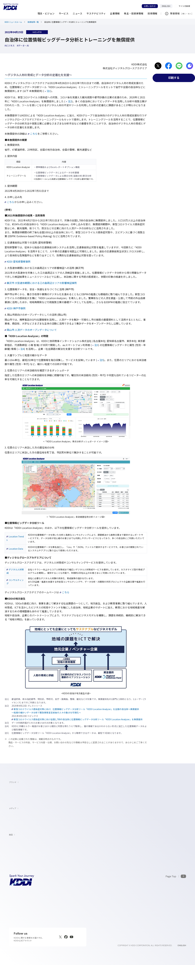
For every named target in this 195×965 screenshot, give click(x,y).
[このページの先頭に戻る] (176, 876)
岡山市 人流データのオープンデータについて (31, 330)
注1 (47, 91)
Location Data (14, 548)
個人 (184, 14)
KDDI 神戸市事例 (15, 308)
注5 (100, 360)
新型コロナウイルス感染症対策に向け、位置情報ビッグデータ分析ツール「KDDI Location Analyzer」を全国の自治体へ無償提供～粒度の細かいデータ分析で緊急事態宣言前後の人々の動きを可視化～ (75, 711)
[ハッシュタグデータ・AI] (23, 45)
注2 (69, 101)
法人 (189, 14)
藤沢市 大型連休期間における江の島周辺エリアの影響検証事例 (41, 283)
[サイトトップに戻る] (11, 6)
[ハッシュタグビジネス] (10, 45)
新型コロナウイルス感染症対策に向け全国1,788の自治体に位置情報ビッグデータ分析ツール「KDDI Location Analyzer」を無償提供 (77, 719)
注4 (21, 349)
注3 (95, 345)
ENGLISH (167, 6)
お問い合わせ (150, 6)
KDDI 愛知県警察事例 (17, 261)
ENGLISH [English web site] (182, 945)
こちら (32, 133)
